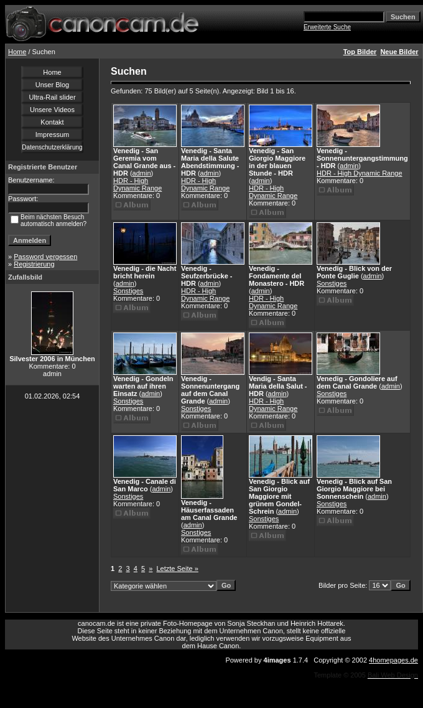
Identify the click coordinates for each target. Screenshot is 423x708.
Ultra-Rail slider (52, 97)
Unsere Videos (52, 109)
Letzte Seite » (177, 568)
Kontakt (51, 122)
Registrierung (34, 264)
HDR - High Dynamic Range (137, 184)
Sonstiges (128, 291)
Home (17, 51)
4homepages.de (393, 660)
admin (141, 173)
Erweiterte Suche (327, 27)
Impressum (52, 134)
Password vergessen (45, 256)
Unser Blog (52, 84)
